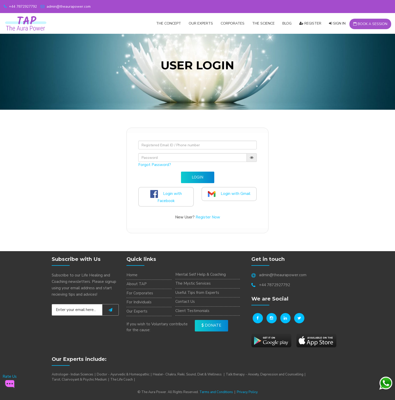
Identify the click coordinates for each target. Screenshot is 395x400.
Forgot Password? (154, 164)
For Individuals (139, 302)
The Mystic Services (193, 283)
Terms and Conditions (216, 392)
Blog (287, 23)
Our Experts (201, 23)
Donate (211, 325)
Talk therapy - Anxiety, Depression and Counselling (264, 374)
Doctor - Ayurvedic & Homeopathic (123, 374)
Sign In (337, 23)
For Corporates (139, 293)
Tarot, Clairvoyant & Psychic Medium (79, 379)
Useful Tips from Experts (197, 292)
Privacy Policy (247, 392)
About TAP (136, 283)
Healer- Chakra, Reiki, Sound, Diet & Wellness (187, 374)
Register (310, 23)
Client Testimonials (192, 310)
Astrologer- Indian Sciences (72, 374)
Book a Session (370, 23)
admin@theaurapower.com (66, 6)
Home (131, 274)
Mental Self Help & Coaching (200, 274)
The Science (263, 23)
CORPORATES (232, 23)
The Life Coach (121, 379)
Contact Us (185, 301)
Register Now (208, 217)
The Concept (168, 23)
